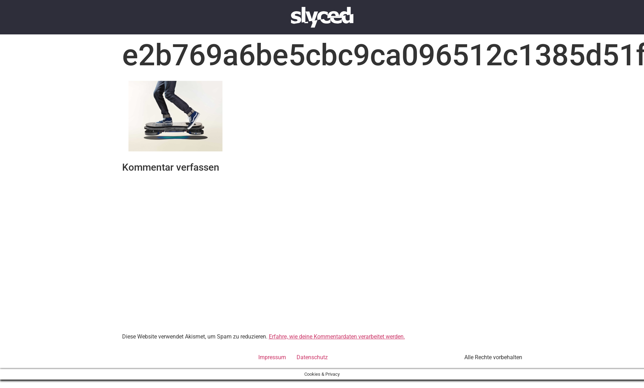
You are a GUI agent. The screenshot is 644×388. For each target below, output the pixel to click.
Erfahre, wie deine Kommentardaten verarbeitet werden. (337, 336)
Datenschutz (312, 357)
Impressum (272, 357)
